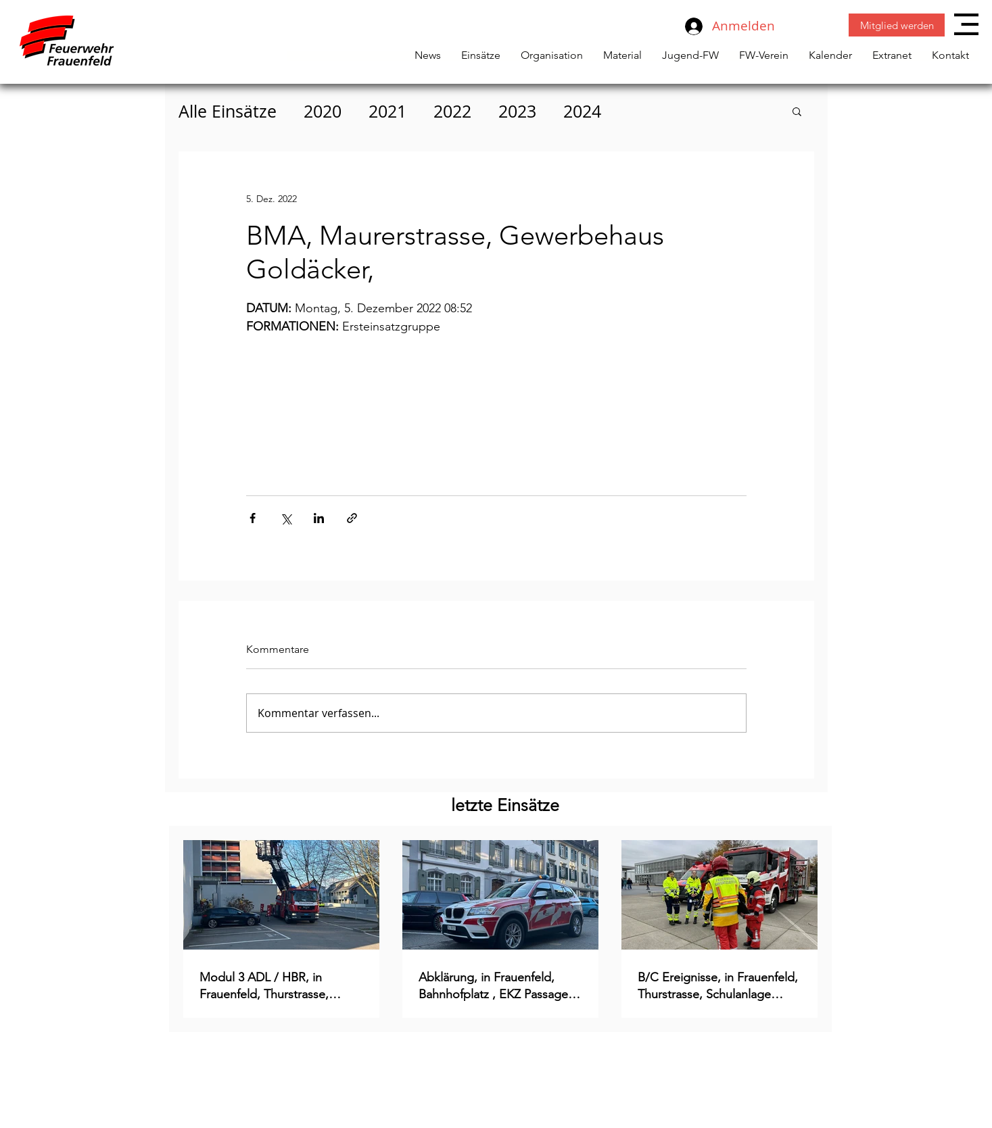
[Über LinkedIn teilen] (318, 518)
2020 (322, 111)
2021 (387, 111)
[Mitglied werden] (897, 25)
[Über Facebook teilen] (252, 518)
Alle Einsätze (228, 111)
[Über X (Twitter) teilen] (285, 518)
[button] (966, 24)
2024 (582, 111)
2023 (517, 111)
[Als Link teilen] (352, 518)
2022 (452, 111)
